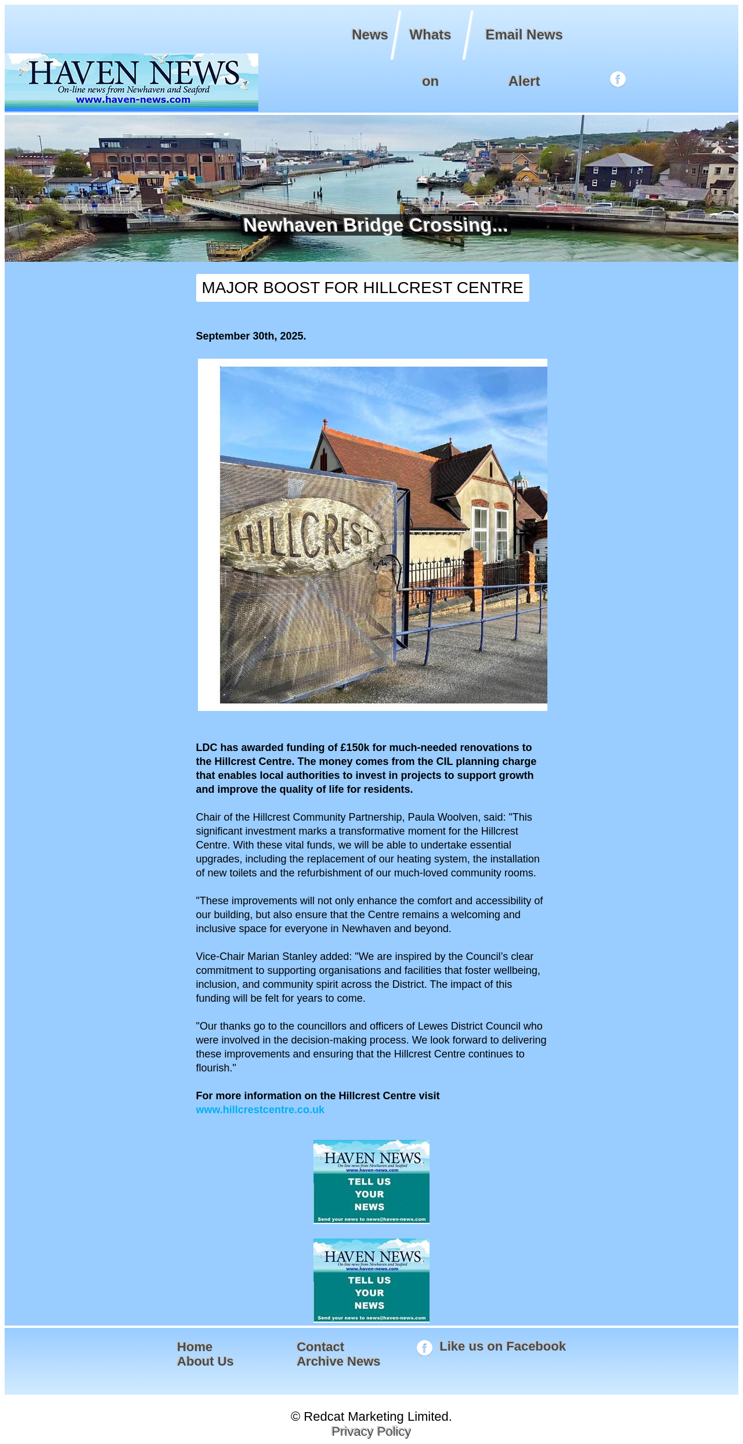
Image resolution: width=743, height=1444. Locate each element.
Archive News (338, 1361)
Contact (320, 1347)
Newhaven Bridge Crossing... (373, 225)
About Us (205, 1361)
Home (194, 1347)
